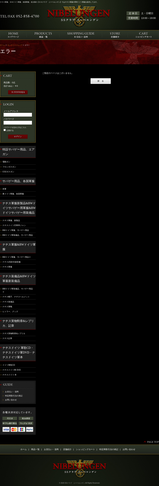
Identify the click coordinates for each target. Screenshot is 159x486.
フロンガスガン (9, 167)
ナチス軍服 (7, 267)
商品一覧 (35, 449)
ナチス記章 (7, 338)
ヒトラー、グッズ (10, 311)
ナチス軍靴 (7, 307)
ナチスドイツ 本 (9, 375)
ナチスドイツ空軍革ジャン (14, 225)
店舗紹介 (67, 449)
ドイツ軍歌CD (8, 365)
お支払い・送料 (12, 392)
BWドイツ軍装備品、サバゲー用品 (17, 235)
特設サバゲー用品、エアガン (18, 152)
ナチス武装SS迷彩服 (11, 262)
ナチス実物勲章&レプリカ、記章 (18, 323)
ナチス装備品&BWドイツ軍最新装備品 (19, 279)
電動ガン (6, 162)
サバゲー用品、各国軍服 (18, 181)
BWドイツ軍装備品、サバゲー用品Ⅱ (17, 290)
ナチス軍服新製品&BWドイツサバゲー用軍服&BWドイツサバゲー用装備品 (19, 208)
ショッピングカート (85, 449)
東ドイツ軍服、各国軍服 (13, 194)
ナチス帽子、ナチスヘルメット (16, 297)
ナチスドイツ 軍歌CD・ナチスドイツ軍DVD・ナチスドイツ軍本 (18, 352)
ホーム (2, 45)
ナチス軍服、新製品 (11, 220)
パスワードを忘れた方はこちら (15, 127)
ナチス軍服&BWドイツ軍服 (19, 247)
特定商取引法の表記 (14, 396)
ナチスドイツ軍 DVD (11, 370)
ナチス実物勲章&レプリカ (13, 333)
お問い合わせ (11, 400)
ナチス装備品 (8, 302)
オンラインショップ (14, 45)
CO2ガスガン (8, 172)
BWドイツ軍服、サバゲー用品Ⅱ (16, 257)
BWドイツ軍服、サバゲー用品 (15, 230)
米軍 (4, 189)
